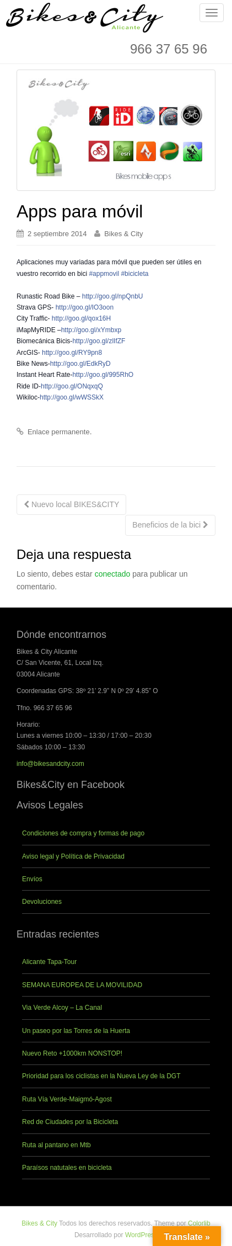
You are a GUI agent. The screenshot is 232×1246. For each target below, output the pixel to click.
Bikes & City (123, 234)
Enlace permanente (59, 432)
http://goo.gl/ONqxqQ (72, 386)
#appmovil (104, 274)
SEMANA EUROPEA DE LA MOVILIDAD (82, 985)
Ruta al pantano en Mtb (56, 1145)
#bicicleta (134, 274)
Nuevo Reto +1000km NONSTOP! (72, 1053)
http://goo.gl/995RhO (102, 375)
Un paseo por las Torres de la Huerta (76, 1031)
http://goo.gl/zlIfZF (98, 341)
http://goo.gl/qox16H (81, 318)
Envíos (32, 879)
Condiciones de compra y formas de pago (83, 833)
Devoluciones (42, 902)
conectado (113, 573)
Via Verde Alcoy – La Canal (62, 1007)
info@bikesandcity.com (50, 764)
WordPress (141, 1235)
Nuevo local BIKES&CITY (71, 504)
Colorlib (199, 1223)
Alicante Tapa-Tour (49, 962)
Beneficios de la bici (170, 524)
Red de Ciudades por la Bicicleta (70, 1122)
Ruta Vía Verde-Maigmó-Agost (67, 1099)
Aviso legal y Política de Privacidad (73, 856)
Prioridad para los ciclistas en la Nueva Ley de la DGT (101, 1076)
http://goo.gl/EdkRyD (80, 364)
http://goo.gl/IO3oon (85, 307)
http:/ (91, 330)
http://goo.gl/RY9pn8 (72, 352)
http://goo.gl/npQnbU (112, 296)
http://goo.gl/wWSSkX (72, 397)
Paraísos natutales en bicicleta (67, 1168)
